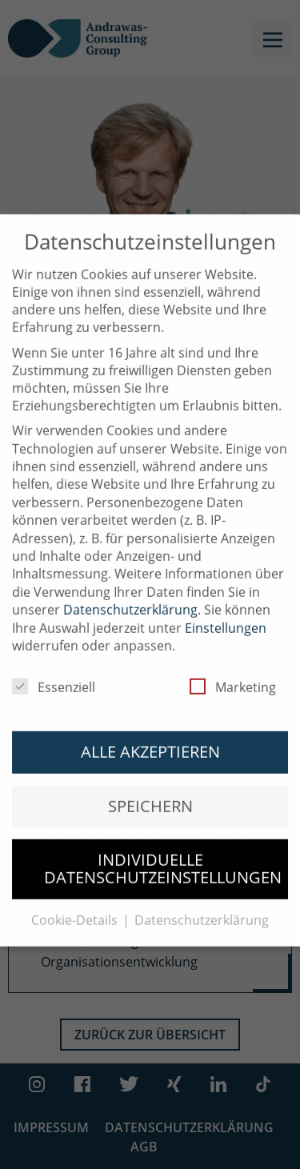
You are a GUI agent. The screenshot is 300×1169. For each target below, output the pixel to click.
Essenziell (53, 674)
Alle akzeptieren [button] (150, 738)
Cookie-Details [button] (76, 906)
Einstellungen (225, 614)
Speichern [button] (150, 792)
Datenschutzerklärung (130, 596)
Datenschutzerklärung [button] (201, 906)
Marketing (233, 674)
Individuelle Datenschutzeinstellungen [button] (163, 855)
